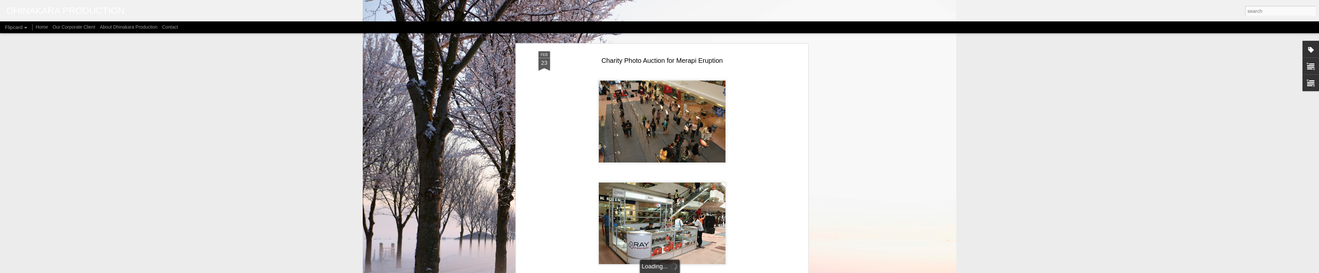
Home (42, 27)
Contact (170, 27)
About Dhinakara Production (129, 27)
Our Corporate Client (74, 27)
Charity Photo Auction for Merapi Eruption (662, 60)
